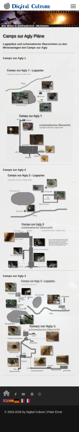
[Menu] (73, 6)
